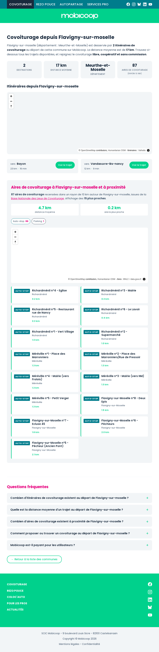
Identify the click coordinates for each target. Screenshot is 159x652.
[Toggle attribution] (148, 150)
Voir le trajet (65, 165)
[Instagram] (133, 4)
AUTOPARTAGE (71, 4)
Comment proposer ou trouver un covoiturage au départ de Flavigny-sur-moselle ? (70, 533)
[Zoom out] (11, 101)
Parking (39, 221)
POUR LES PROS (17, 603)
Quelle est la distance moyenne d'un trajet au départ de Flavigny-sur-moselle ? (66, 510)
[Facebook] (128, 4)
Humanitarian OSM (117, 150)
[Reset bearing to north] (11, 106)
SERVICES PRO (97, 4)
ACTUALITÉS (15, 609)
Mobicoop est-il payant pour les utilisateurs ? (42, 545)
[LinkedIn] (145, 4)
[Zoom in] (11, 96)
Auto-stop (20, 221)
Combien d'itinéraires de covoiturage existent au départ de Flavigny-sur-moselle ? (69, 498)
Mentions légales (69, 644)
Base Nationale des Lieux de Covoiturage (37, 198)
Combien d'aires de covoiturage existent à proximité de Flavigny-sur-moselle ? (66, 521)
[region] (79, 123)
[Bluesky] (139, 4)
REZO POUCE (45, 4)
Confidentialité (91, 644)
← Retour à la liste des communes (34, 559)
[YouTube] (150, 4)
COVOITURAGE (20, 4)
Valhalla (142, 150)
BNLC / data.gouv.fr (132, 279)
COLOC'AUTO (16, 597)
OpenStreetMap (88, 150)
